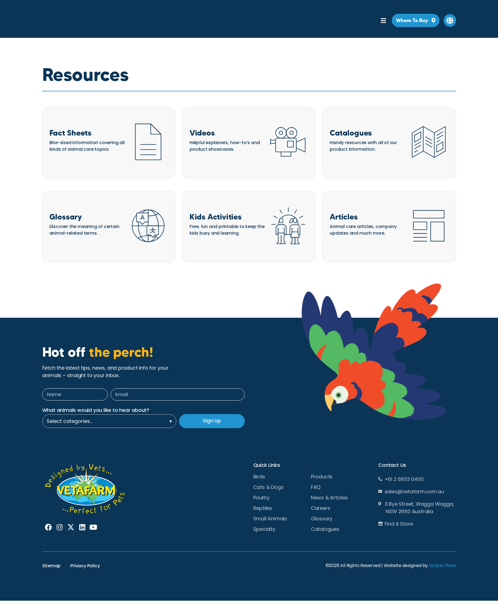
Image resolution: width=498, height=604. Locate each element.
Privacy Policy (85, 566)
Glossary (321, 518)
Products (321, 477)
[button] (450, 20)
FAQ (315, 487)
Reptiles (262, 508)
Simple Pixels (442, 565)
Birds (259, 477)
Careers (321, 508)
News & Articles (329, 497)
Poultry (261, 497)
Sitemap (51, 566)
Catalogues (325, 529)
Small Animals (270, 518)
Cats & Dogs (268, 487)
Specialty (264, 529)
